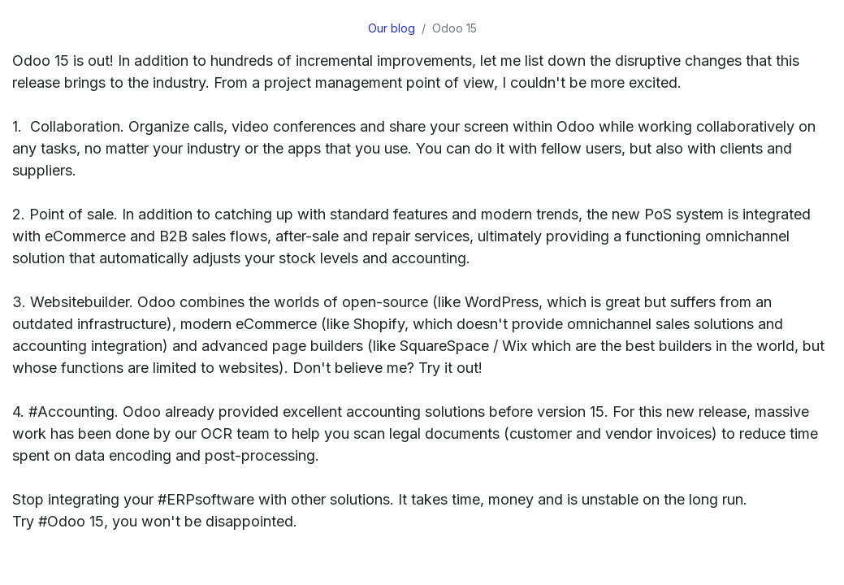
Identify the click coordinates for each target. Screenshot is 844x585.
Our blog (391, 28)
